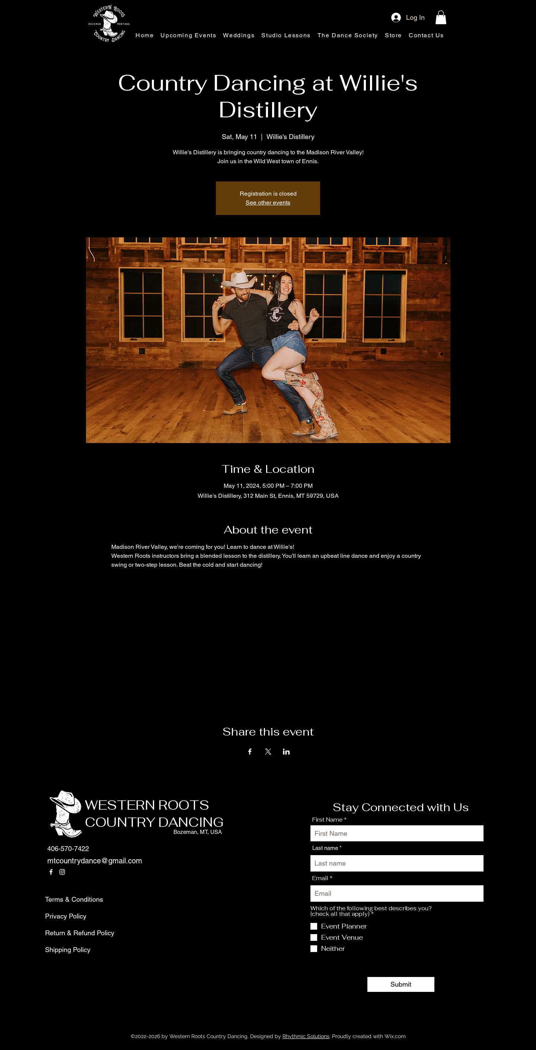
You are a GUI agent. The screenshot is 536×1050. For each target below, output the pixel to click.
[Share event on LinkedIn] (286, 752)
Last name (325, 848)
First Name (327, 819)
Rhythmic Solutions (306, 1036)
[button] (441, 17)
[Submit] (400, 984)
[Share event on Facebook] (249, 752)
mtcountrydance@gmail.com (94, 860)
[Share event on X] (268, 752)
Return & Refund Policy (63, 933)
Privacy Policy (63, 916)
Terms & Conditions (63, 899)
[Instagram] (62, 872)
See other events (268, 202)
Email (320, 878)
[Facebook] (51, 872)
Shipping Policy (63, 949)
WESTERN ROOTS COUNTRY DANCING (154, 814)
